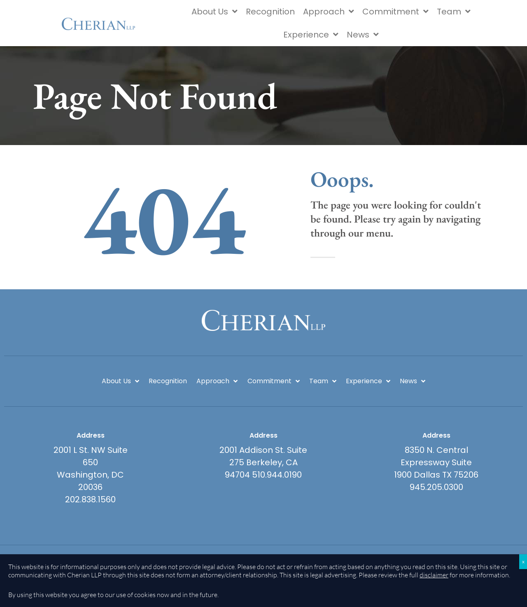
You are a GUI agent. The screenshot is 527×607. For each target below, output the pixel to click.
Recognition (270, 11)
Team (454, 11)
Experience (310, 34)
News (363, 34)
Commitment (395, 11)
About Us (214, 11)
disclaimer (434, 575)
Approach (328, 11)
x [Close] (523, 561)
